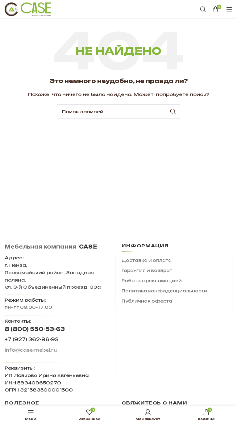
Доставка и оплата (147, 260)
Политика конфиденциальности (164, 290)
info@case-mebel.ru (31, 350)
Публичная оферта (147, 301)
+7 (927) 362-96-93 (32, 339)
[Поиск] (203, 9)
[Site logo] (28, 8)
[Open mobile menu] (229, 9)
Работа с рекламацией (152, 280)
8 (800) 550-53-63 (35, 329)
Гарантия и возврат (147, 270)
